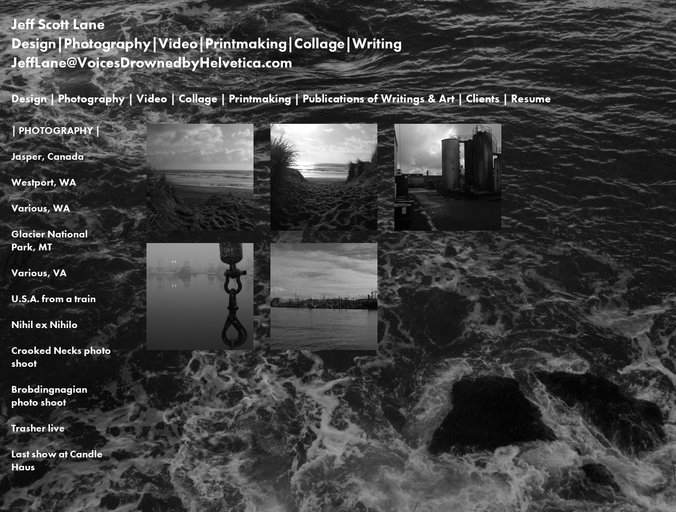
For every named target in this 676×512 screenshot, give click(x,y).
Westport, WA (43, 182)
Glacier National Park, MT (49, 240)
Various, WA (40, 207)
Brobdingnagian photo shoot (49, 395)
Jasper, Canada (47, 156)
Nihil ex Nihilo (44, 324)
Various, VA (38, 272)
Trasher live (38, 427)
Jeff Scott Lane (58, 24)
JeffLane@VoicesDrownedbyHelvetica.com (151, 62)
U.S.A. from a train (53, 298)
